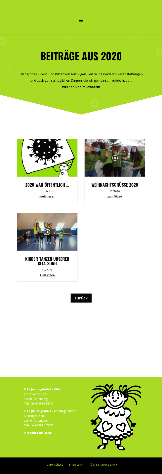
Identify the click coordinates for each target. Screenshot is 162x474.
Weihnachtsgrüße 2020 (111, 191)
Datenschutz (54, 464)
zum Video (50, 272)
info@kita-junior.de (38, 433)
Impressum (76, 464)
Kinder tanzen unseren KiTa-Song (50, 259)
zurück (81, 292)
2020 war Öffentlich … (50, 191)
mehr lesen (51, 201)
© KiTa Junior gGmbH (104, 464)
